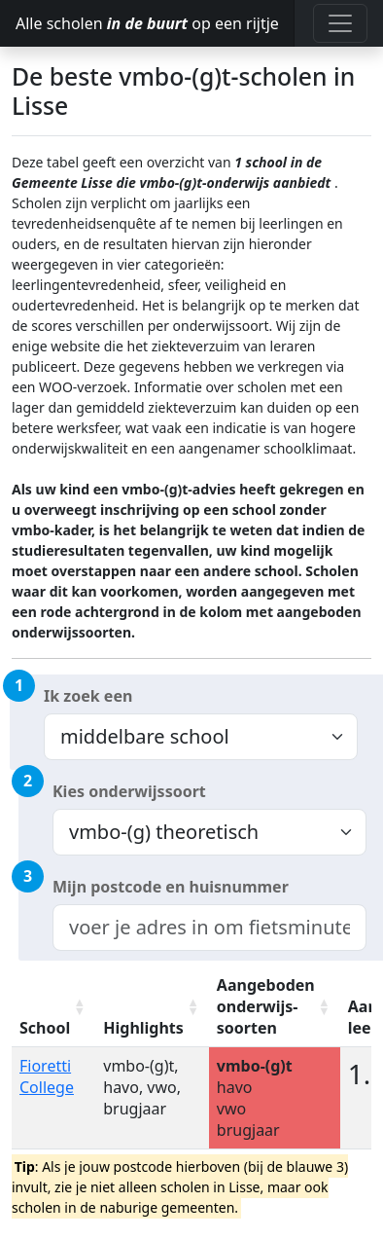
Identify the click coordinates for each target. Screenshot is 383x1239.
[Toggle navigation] (340, 23)
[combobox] (209, 927)
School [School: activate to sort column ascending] (44, 1028)
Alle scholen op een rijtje (147, 23)
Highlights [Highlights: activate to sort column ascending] (143, 1028)
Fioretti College (46, 1076)
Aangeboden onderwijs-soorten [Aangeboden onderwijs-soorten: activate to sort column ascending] (266, 1006)
